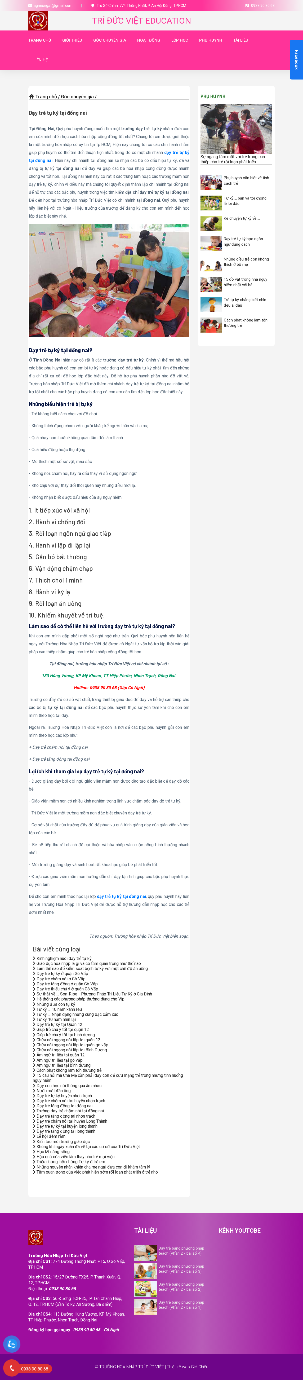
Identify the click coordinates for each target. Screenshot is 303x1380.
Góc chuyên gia (109, 40)
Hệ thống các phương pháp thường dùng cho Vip (78, 999)
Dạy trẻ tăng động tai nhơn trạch (64, 1116)
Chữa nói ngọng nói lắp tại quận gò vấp (70, 1044)
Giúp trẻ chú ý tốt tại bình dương (64, 1034)
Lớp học (179, 40)
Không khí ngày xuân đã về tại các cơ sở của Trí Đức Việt (86, 1146)
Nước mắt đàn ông (52, 1090)
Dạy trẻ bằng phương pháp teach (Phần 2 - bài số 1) (181, 1305)
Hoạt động (148, 40)
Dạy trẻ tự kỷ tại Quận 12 (57, 1024)
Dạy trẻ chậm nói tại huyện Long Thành (70, 1121)
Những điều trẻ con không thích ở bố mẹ (246, 262)
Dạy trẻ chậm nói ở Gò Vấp (59, 978)
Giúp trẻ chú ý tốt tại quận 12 (61, 1029)
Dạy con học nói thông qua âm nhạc (67, 1085)
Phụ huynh (210, 40)
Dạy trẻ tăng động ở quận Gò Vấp (65, 983)
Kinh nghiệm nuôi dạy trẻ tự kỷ (62, 958)
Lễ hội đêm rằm (49, 1136)
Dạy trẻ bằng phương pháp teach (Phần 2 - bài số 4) (181, 1251)
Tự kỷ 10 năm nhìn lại (54, 1019)
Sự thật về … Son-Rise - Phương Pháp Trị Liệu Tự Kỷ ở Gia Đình (92, 994)
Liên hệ (40, 60)
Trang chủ (39, 40)
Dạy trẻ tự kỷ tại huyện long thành (65, 1126)
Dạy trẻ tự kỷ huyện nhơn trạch (62, 1095)
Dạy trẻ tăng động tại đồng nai (62, 1105)
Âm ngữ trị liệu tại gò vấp (58, 1060)
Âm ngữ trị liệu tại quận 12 (59, 1054)
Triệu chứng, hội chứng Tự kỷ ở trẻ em (69, 1161)
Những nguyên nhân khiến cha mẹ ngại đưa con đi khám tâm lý (91, 1167)
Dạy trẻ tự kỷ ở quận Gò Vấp (60, 973)
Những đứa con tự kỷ (54, 1004)
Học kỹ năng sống (51, 1151)
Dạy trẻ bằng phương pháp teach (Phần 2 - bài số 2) (181, 1287)
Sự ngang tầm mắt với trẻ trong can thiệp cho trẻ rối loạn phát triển (232, 159)
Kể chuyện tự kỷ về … (242, 218)
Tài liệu (240, 40)
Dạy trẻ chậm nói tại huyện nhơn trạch (69, 1100)
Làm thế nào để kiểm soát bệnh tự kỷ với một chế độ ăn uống (90, 968)
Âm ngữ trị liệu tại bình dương (62, 1065)
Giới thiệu (72, 40)
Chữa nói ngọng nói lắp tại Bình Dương (70, 1049)
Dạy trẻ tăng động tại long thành (64, 1131)
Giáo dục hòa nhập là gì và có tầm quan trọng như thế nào (87, 963)
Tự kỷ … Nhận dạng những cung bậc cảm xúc (75, 1014)
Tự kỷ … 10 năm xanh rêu (57, 1009)
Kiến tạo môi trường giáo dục (61, 1141)
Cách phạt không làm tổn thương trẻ (67, 1070)
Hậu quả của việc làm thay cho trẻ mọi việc (73, 1156)
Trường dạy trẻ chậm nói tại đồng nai (68, 1110)
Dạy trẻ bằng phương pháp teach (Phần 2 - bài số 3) (181, 1269)
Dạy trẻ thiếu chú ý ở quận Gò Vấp (65, 988)
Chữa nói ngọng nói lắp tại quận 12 (66, 1039)
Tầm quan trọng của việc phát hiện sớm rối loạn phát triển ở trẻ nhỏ (95, 1172)
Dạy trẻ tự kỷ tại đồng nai (58, 112)
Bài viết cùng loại (57, 949)
